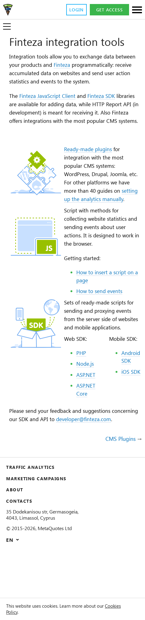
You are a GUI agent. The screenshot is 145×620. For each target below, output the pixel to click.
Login (74, 9)
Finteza (92, 65)
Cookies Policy (22, 612)
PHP (80, 391)
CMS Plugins (119, 485)
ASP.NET (86, 412)
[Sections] (137, 10)
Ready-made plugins (89, 167)
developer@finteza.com (40, 466)
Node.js (85, 401)
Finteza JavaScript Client (52, 105)
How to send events (101, 319)
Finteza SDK (112, 105)
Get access (108, 9)
